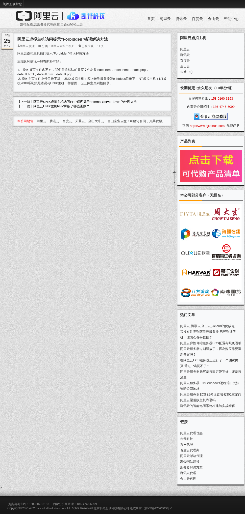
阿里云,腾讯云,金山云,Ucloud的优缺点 (207, 326)
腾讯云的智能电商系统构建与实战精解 (207, 406)
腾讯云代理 (188, 473)
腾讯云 (181, 19)
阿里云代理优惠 (191, 433)
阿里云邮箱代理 (191, 456)
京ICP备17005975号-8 (158, 508)
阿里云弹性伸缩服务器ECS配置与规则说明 (211, 343)
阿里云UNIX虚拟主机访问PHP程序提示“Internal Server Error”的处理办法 (85, 102)
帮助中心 (231, 19)
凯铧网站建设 (189, 461)
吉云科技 (186, 439)
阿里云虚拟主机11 (63, 46)
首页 (151, 19)
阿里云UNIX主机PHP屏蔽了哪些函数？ (61, 106)
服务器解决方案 (191, 467)
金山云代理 (188, 479)
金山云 (213, 19)
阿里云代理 (27, 46)
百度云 (197, 19)
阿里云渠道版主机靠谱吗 (198, 400)
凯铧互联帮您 (12, 4)
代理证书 (232, 126)
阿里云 (165, 19)
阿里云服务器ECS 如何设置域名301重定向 (210, 394)
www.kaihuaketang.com (51, 508)
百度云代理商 (189, 450)
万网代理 (186, 444)
